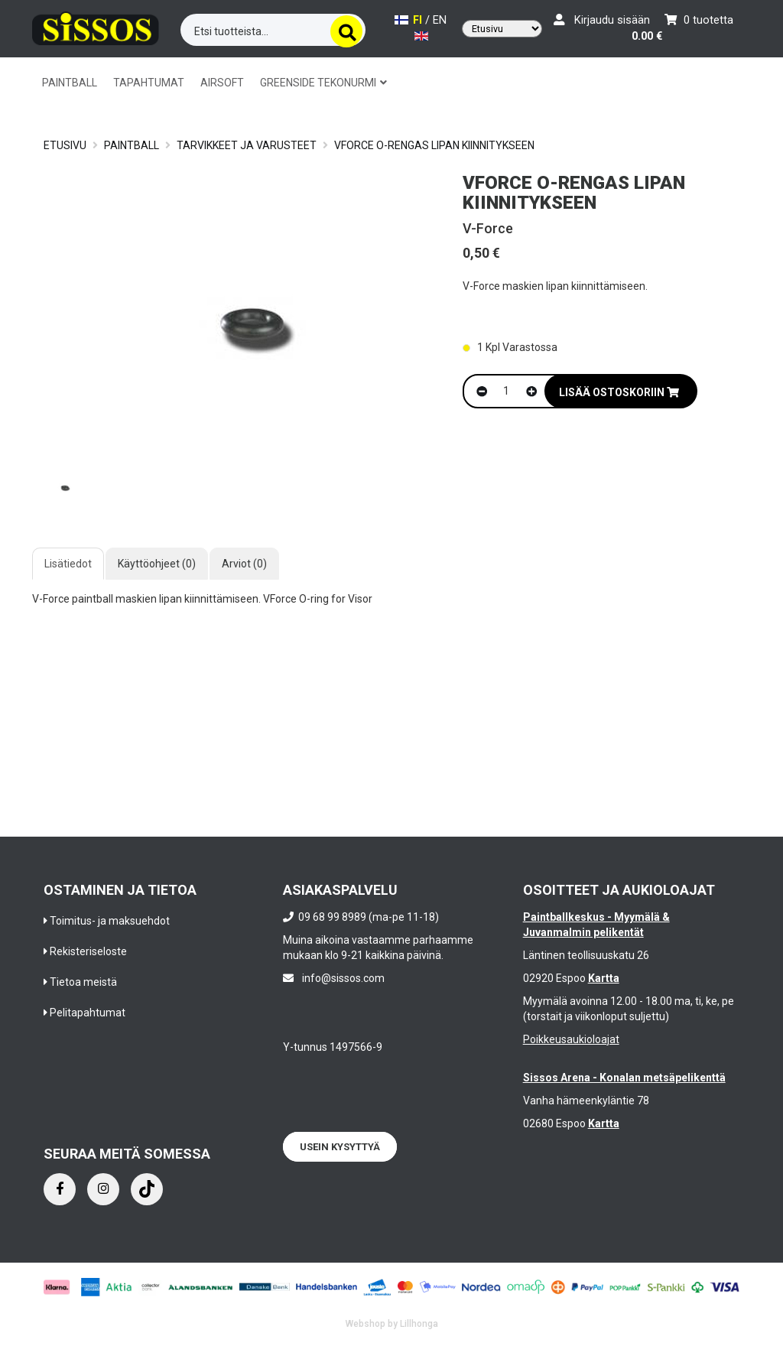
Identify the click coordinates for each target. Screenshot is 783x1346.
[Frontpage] (95, 27)
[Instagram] (103, 1189)
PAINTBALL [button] (69, 82)
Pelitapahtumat (87, 1012)
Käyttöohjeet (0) (157, 564)
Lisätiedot (68, 564)
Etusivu (65, 145)
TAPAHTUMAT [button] (148, 82)
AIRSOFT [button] (222, 82)
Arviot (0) (244, 564)
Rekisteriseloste (88, 951)
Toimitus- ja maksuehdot (110, 921)
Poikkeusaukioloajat (571, 1039)
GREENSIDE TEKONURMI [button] (323, 82)
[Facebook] (60, 1189)
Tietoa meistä (83, 982)
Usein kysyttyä (340, 1147)
